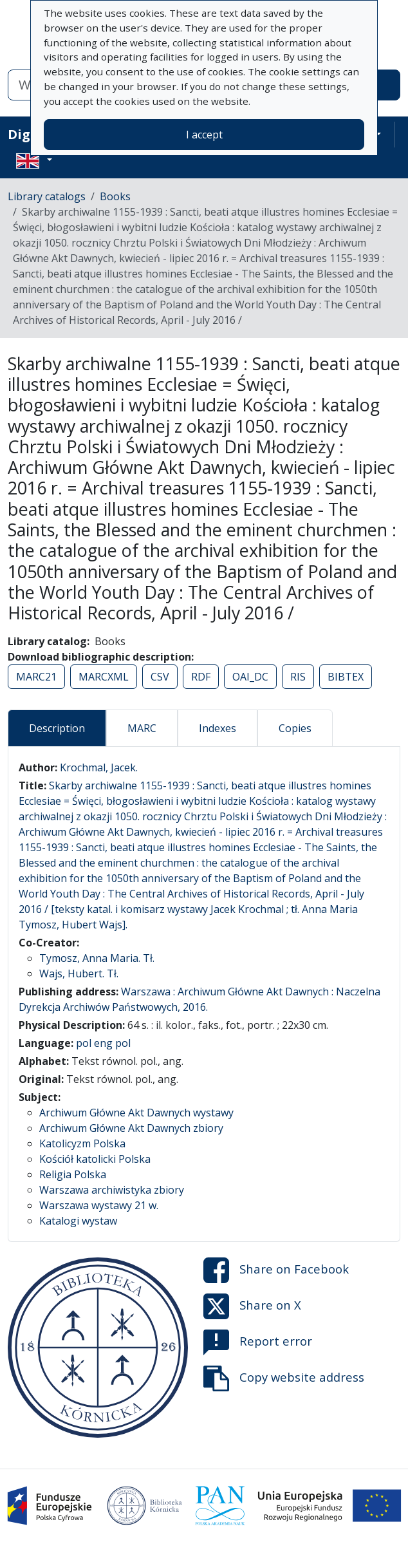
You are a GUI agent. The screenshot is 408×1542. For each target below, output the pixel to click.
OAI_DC (250, 677)
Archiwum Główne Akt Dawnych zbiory (131, 1128)
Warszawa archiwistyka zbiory (111, 1190)
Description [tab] (57, 728)
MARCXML (104, 677)
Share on (276, 1270)
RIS (298, 677)
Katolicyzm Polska (82, 1143)
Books (115, 196)
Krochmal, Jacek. (99, 767)
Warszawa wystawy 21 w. (98, 1205)
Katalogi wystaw (78, 1221)
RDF (200, 677)
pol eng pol (103, 1043)
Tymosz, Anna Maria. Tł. (96, 958)
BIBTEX (346, 677)
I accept (204, 134)
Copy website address (283, 1378)
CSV (160, 677)
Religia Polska (72, 1174)
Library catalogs (47, 196)
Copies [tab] (295, 728)
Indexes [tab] (217, 728)
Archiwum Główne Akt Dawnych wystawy (136, 1112)
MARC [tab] (141, 728)
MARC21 (36, 677)
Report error (257, 1342)
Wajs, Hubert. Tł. (78, 973)
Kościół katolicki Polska (95, 1159)
